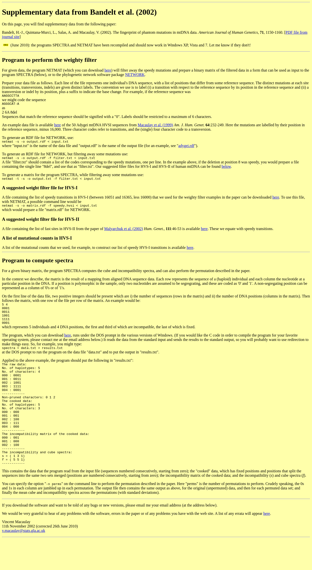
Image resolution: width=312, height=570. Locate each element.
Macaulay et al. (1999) (155, 126)
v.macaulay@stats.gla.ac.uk (23, 561)
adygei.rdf (186, 148)
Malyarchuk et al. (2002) (123, 233)
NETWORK (135, 75)
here (108, 70)
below (226, 169)
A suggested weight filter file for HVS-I (40, 191)
